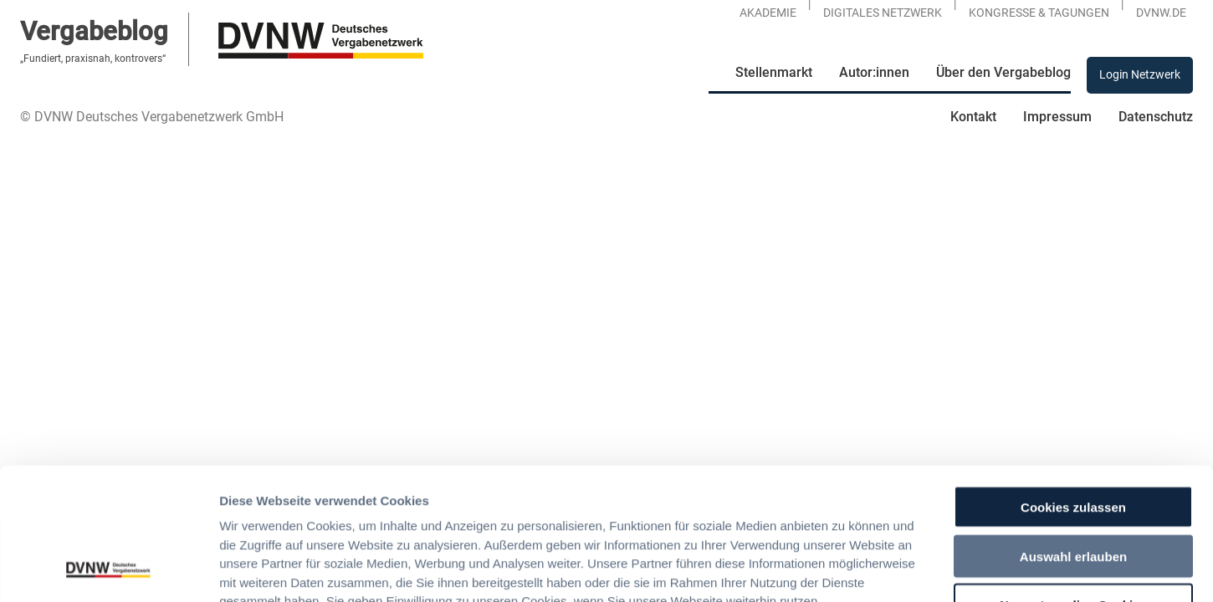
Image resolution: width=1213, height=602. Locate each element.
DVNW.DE (1161, 12)
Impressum (1057, 117)
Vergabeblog (94, 31)
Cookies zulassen (1073, 383)
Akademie (768, 12)
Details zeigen (883, 569)
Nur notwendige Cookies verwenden (1073, 488)
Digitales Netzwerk (882, 12)
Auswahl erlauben (1073, 433)
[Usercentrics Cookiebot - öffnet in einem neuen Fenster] (108, 569)
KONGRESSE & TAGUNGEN (1039, 12)
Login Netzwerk (1139, 74)
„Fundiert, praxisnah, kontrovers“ (93, 58)
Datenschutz (1155, 117)
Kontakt (973, 117)
